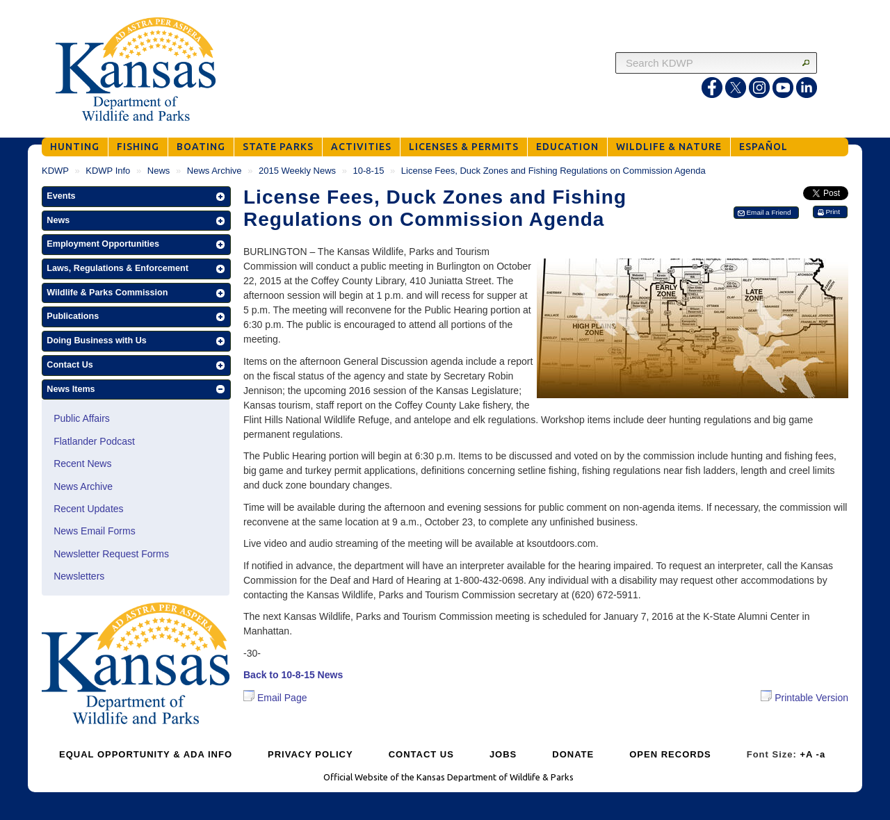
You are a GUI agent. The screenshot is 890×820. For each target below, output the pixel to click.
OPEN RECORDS (670, 754)
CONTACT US (421, 754)
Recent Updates (88, 508)
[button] (136, 196)
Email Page (275, 697)
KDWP (55, 170)
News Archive (214, 170)
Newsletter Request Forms (111, 553)
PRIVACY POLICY (310, 754)
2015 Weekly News (297, 170)
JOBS (503, 754)
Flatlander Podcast (94, 441)
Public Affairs (82, 418)
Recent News (82, 463)
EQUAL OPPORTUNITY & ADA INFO (145, 754)
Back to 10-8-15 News (293, 674)
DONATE (573, 754)
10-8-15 (369, 170)
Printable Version (804, 696)
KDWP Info (108, 170)
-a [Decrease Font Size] (821, 754)
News (158, 170)
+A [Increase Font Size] (806, 754)
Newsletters (79, 576)
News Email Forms (94, 530)
